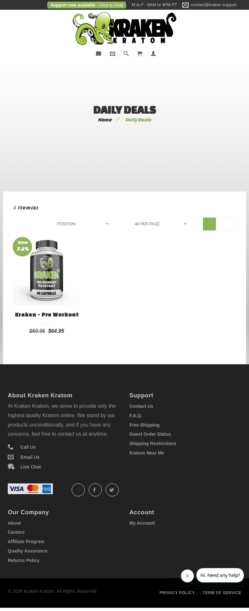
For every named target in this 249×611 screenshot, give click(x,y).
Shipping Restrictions (152, 443)
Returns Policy (24, 560)
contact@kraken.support (214, 4)
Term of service (222, 593)
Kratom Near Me (146, 453)
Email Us (30, 457)
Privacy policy (177, 593)
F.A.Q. (135, 415)
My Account (142, 523)
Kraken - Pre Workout (47, 314)
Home (105, 119)
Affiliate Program (26, 541)
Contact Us (141, 406)
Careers (16, 532)
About (14, 523)
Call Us (28, 447)
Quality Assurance (27, 551)
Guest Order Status (150, 434)
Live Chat (30, 466)
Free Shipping (144, 425)
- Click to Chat (109, 5)
